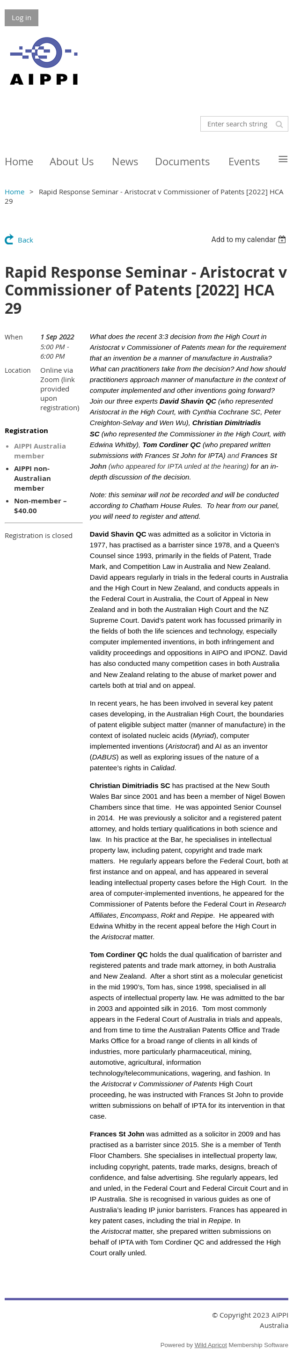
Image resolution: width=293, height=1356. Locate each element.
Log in (21, 17)
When (14, 336)
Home (14, 191)
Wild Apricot (211, 1345)
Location (18, 370)
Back (25, 239)
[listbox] (249, 239)
